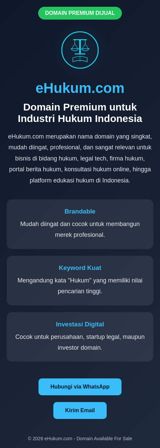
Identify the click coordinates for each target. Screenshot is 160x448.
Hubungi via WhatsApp (79, 387)
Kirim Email (80, 410)
